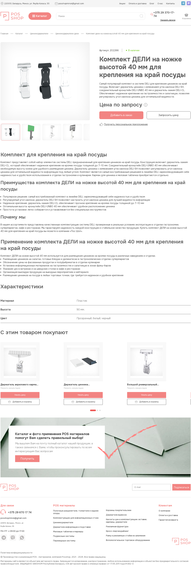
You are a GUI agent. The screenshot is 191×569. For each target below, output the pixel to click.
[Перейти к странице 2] (97, 410)
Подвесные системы (63, 536)
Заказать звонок (168, 20)
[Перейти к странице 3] (100, 410)
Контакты (170, 3)
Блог (152, 3)
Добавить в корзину (20, 401)
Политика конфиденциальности (16, 552)
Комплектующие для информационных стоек (76, 518)
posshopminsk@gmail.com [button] (69, 3)
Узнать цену (20, 395)
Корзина (186, 16)
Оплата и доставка (137, 3)
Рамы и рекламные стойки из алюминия (125, 535)
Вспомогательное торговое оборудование (128, 540)
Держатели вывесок (116, 515)
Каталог (40, 16)
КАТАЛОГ (19, 34)
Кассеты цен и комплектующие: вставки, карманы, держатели (126, 520)
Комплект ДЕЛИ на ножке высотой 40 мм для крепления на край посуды (120, 34)
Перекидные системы (64, 540)
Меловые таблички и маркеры (68, 531)
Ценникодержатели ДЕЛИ (67, 34)
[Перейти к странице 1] (93, 410)
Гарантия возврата (168, 520)
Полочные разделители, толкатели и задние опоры (76, 512)
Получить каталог (27, 459)
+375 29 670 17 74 (20, 512)
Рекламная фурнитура (117, 526)
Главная (4, 34)
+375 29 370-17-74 (162, 14)
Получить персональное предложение (123, 124)
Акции (122, 3)
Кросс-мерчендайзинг (117, 531)
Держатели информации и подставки (72, 527)
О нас (160, 3)
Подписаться (181, 487)
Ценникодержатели (39, 34)
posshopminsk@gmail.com (13, 518)
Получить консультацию (10, 388)
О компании (164, 511)
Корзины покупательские (118, 510)
